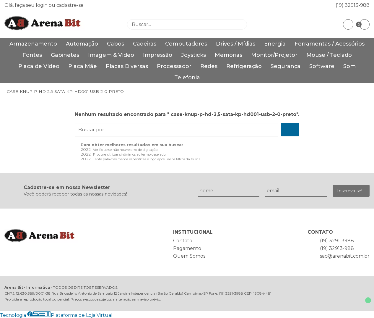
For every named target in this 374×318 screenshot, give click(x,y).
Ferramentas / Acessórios (330, 44)
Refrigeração (244, 66)
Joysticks (193, 55)
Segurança (285, 66)
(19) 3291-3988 (337, 240)
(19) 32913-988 (353, 5)
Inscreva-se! (349, 190)
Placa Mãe (82, 66)
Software (321, 66)
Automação (82, 44)
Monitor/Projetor (274, 55)
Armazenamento (33, 44)
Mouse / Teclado (329, 55)
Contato (182, 240)
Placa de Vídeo (38, 66)
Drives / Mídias (235, 44)
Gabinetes (65, 55)
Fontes (32, 55)
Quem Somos (189, 256)
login (42, 5)
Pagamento (187, 248)
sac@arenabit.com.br (345, 256)
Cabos (115, 44)
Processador (174, 66)
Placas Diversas (127, 66)
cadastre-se (70, 5)
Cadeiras (144, 44)
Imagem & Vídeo (111, 55)
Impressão (157, 55)
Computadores (186, 44)
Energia (275, 44)
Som (349, 66)
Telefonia (187, 77)
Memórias (228, 55)
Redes (208, 66)
